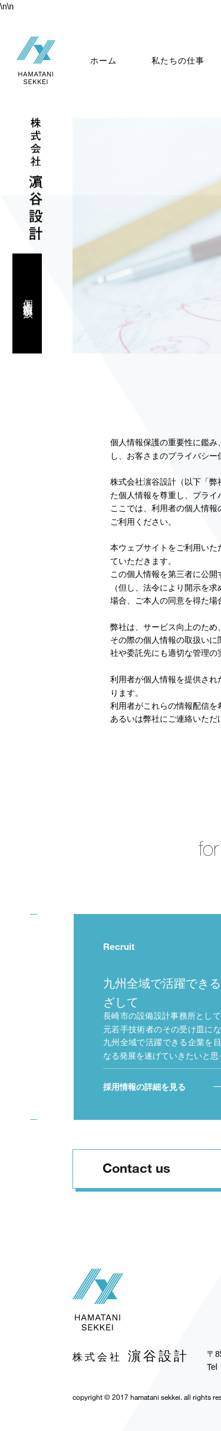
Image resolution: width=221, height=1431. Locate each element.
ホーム (103, 60)
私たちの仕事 (177, 60)
